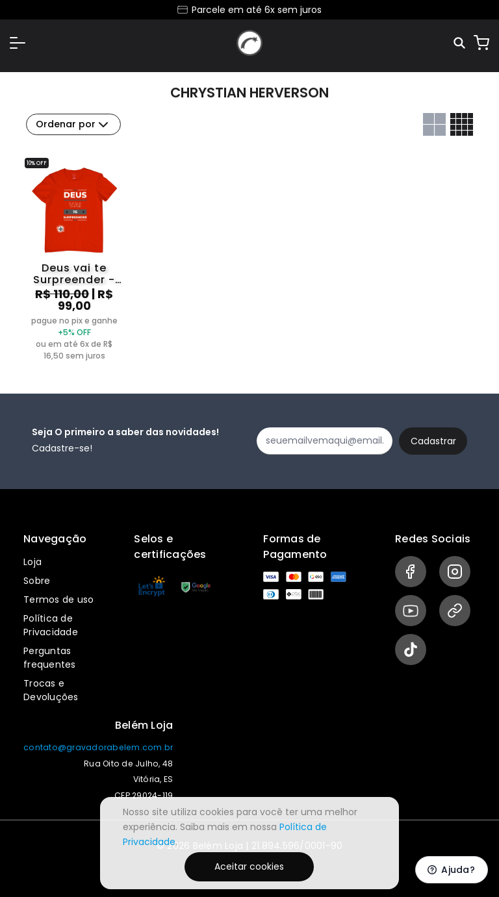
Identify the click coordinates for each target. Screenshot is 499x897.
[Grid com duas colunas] (434, 124)
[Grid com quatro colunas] (461, 124)
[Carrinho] (481, 43)
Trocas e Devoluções (51, 690)
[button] (17, 43)
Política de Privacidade (50, 625)
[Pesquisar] (460, 43)
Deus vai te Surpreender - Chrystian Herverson (74, 274)
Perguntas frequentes (49, 657)
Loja (32, 561)
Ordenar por (73, 125)
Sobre (36, 580)
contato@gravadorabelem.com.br (98, 747)
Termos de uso (58, 599)
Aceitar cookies (249, 866)
